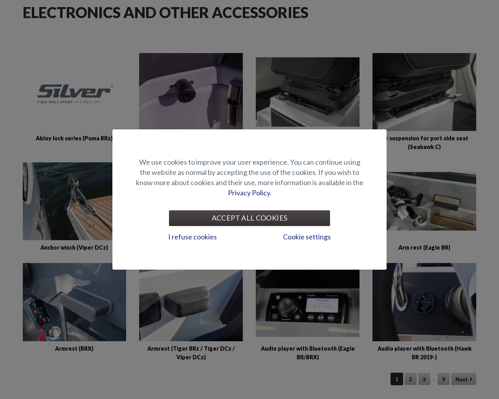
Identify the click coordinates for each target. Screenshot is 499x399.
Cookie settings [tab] (307, 236)
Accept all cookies (249, 217)
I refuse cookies (192, 236)
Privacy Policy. (250, 192)
